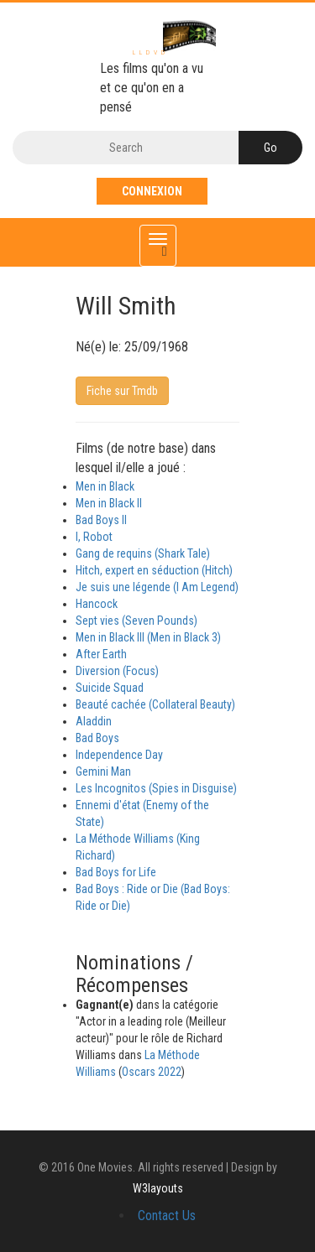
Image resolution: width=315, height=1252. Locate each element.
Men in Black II (109, 503)
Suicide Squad (110, 687)
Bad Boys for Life (116, 872)
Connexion (152, 191)
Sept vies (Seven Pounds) (136, 620)
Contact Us (167, 1215)
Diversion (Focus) (117, 671)
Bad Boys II (101, 520)
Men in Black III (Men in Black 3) (148, 637)
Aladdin (94, 721)
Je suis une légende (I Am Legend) (157, 587)
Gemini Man (103, 771)
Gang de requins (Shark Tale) (143, 553)
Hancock (97, 603)
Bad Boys (97, 738)
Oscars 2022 (151, 1071)
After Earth (101, 654)
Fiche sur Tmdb (122, 390)
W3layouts (158, 1188)
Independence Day (119, 754)
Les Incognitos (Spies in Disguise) (156, 788)
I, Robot (94, 536)
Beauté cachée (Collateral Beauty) (155, 704)
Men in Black (105, 486)
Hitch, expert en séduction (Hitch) (154, 570)
